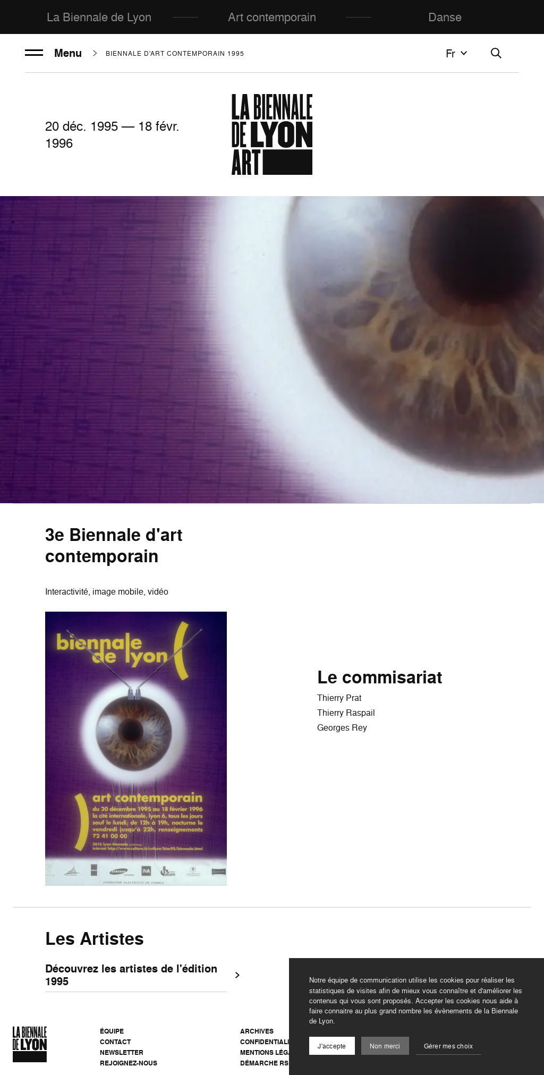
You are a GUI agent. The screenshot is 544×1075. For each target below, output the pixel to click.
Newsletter (121, 1052)
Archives (257, 1031)
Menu (53, 53)
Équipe (112, 1031)
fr (458, 53)
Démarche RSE (266, 1063)
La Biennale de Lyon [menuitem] (99, 17)
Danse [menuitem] (445, 17)
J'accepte (332, 1046)
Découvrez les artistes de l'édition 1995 (135, 975)
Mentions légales (272, 1052)
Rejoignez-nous (128, 1063)
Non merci (385, 1046)
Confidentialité (268, 1041)
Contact (115, 1041)
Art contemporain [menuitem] (272, 17)
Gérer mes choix (448, 1046)
